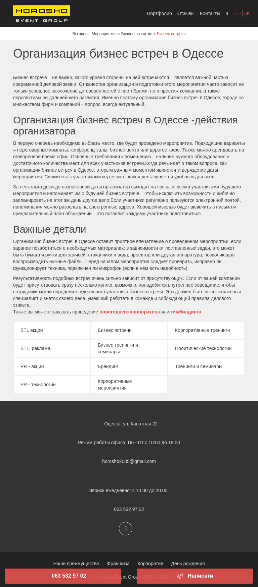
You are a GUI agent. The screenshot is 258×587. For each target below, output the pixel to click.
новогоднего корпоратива (130, 311)
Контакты (210, 13)
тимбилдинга (186, 311)
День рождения (188, 563)
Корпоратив (150, 563)
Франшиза (118, 563)
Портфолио (159, 13)
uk (247, 13)
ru (237, 13)
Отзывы (186, 13)
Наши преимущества (76, 563)
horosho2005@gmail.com (129, 461)
